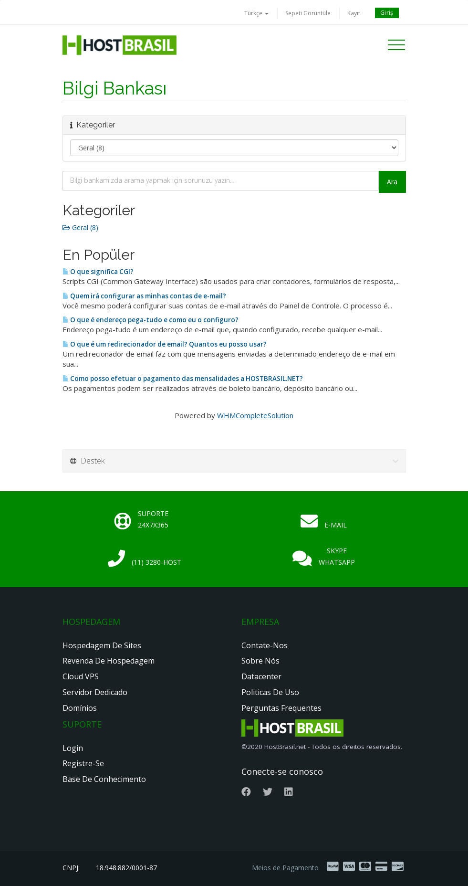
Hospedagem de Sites (101, 645)
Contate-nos (264, 645)
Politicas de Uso (270, 692)
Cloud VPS (80, 676)
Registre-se (83, 763)
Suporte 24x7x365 (153, 519)
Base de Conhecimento (104, 779)
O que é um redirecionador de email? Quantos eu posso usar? (164, 344)
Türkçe (256, 13)
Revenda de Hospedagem (108, 660)
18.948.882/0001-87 (126, 867)
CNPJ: (71, 867)
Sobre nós (260, 660)
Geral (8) (80, 227)
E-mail (335, 524)
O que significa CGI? (98, 271)
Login (72, 748)
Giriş (387, 13)
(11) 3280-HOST (156, 562)
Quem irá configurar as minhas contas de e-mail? (144, 296)
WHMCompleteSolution (255, 415)
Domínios (79, 708)
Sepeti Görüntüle (308, 13)
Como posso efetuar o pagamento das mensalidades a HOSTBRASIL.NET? (182, 378)
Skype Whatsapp (337, 556)
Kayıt (353, 13)
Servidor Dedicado (94, 692)
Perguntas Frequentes (281, 708)
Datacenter (261, 676)
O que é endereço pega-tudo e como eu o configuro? (150, 320)
